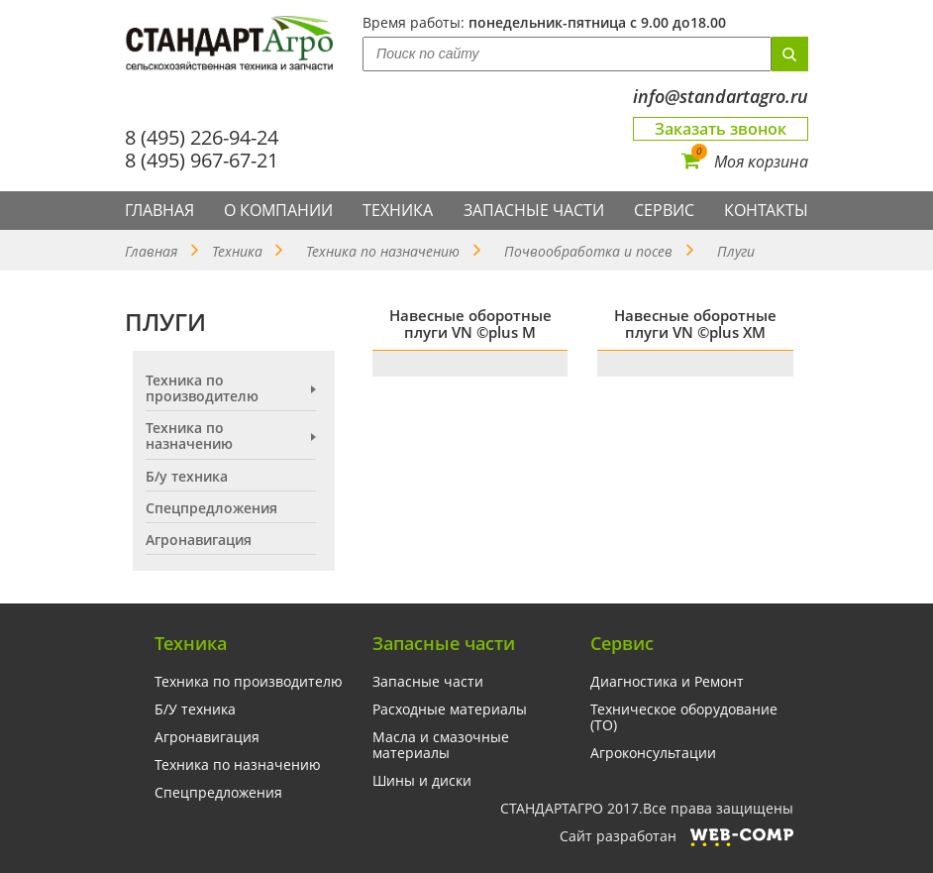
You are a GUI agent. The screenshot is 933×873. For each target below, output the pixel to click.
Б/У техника (195, 709)
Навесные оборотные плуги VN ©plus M (470, 323)
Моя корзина (744, 161)
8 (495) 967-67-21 (201, 160)
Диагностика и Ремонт (667, 682)
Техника (398, 210)
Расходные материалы (449, 709)
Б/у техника (187, 477)
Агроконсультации (653, 753)
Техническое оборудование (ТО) (684, 717)
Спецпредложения (211, 508)
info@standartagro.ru (720, 96)
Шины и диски (421, 781)
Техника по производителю (202, 388)
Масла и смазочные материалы (440, 745)
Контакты (766, 210)
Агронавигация (199, 540)
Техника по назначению (383, 251)
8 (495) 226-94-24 (201, 137)
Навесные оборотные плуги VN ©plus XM (695, 323)
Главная (159, 210)
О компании (278, 210)
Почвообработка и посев (588, 251)
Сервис (664, 210)
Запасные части (534, 210)
